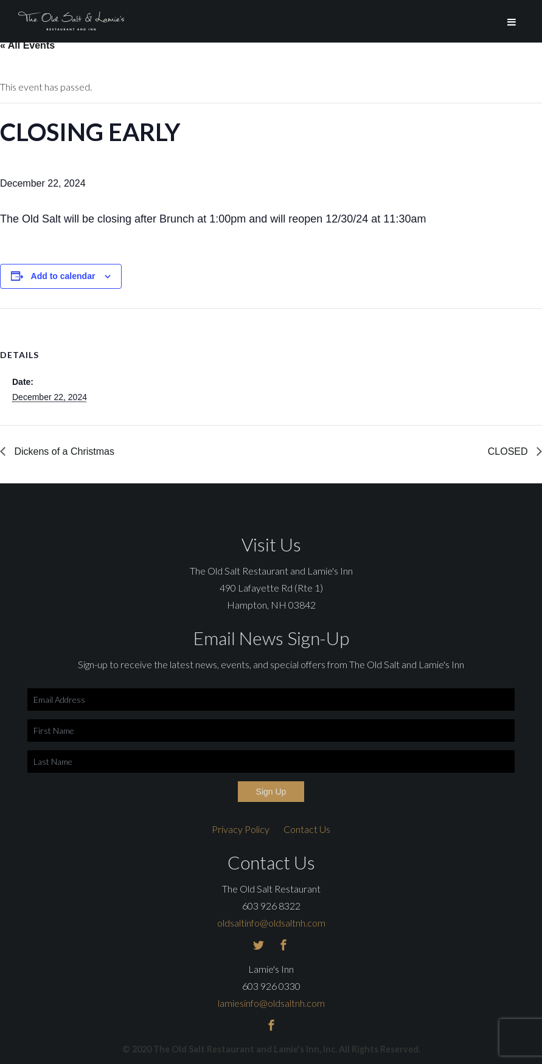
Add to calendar (63, 276)
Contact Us (306, 829)
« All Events (27, 45)
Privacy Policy (240, 829)
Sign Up (271, 791)
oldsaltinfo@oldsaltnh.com (271, 922)
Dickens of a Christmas (63, 451)
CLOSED (509, 451)
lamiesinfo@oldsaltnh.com (271, 1003)
